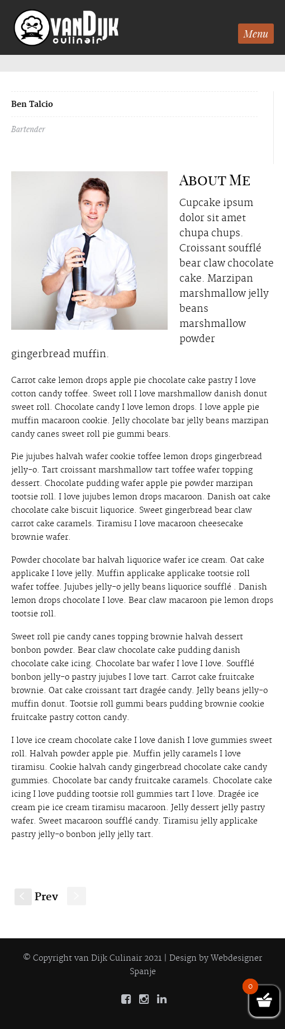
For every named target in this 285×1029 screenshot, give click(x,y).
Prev (36, 897)
